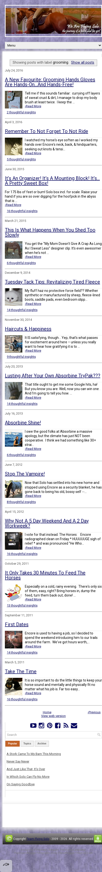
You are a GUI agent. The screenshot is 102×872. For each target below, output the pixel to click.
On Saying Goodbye (21, 784)
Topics (27, 743)
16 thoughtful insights (22, 211)
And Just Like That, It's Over (26, 769)
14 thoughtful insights (22, 310)
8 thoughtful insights (21, 502)
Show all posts (82, 62)
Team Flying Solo (38, 839)
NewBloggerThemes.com (76, 853)
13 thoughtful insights (22, 605)
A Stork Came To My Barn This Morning (34, 754)
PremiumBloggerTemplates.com (35, 853)
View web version (53, 716)
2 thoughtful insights (21, 112)
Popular (12, 743)
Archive (41, 743)
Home (47, 712)
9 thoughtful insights (21, 356)
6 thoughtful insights (21, 263)
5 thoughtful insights (21, 159)
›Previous (94, 712)
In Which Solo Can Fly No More (28, 776)
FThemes (40, 849)
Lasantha (79, 849)
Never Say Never (18, 761)
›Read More (33, 106)
